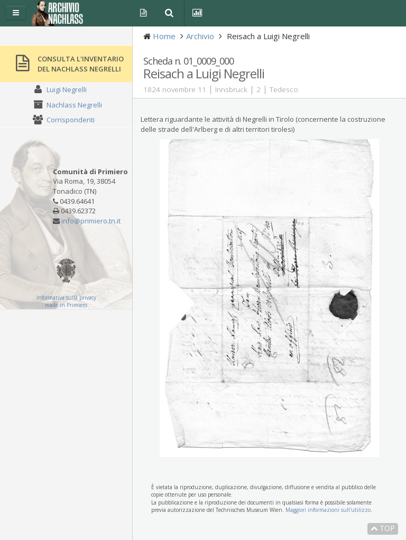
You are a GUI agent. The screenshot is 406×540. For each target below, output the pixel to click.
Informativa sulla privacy (66, 297)
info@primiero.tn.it (91, 221)
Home (164, 36)
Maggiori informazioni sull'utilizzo (328, 510)
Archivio (200, 36)
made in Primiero (66, 305)
